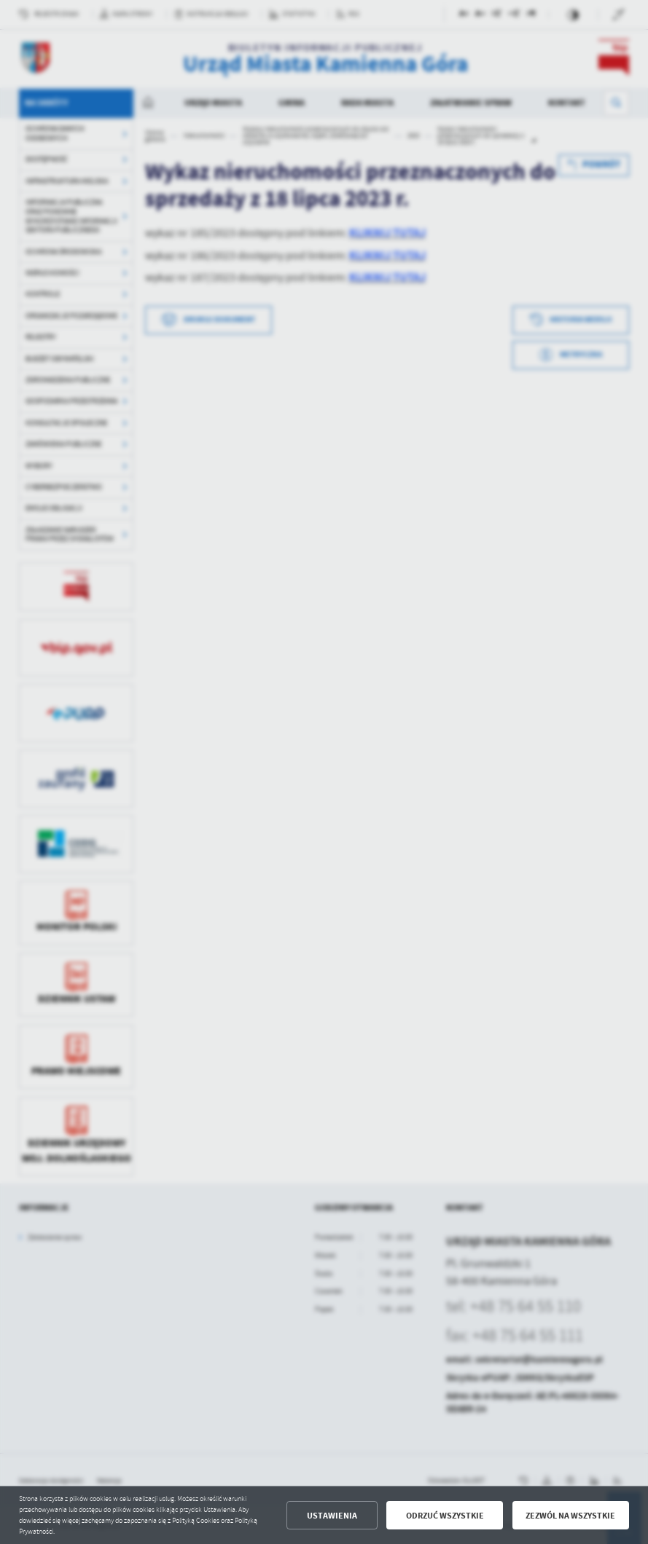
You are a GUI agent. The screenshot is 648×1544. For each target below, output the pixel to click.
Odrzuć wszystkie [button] (445, 1515)
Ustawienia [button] (332, 1515)
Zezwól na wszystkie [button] (570, 1515)
